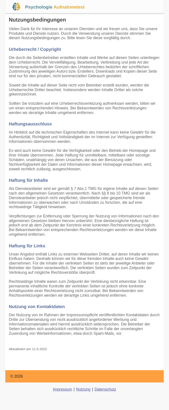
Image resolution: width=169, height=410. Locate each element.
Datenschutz (105, 389)
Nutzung (83, 389)
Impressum (62, 389)
